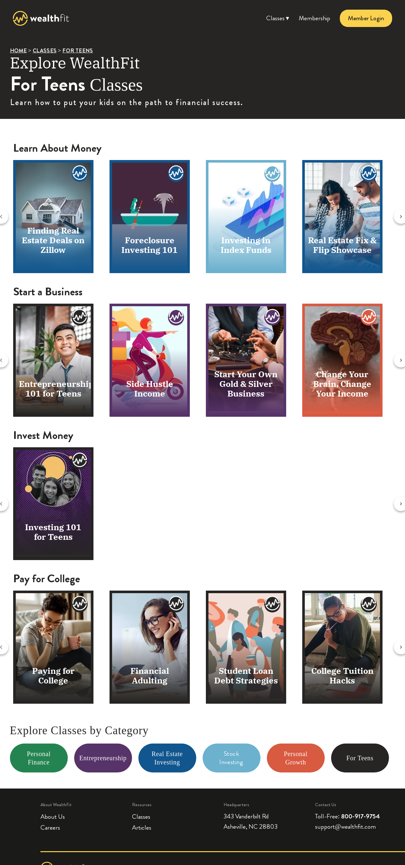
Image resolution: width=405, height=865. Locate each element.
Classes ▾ (277, 18)
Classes (141, 816)
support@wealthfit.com (345, 826)
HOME (18, 50)
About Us (52, 816)
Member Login (366, 18)
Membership (314, 18)
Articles (141, 827)
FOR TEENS (77, 50)
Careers (50, 827)
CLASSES (45, 50)
